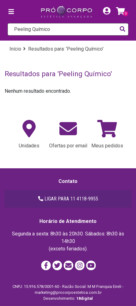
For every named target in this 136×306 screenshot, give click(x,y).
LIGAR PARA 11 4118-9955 (68, 199)
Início (15, 49)
